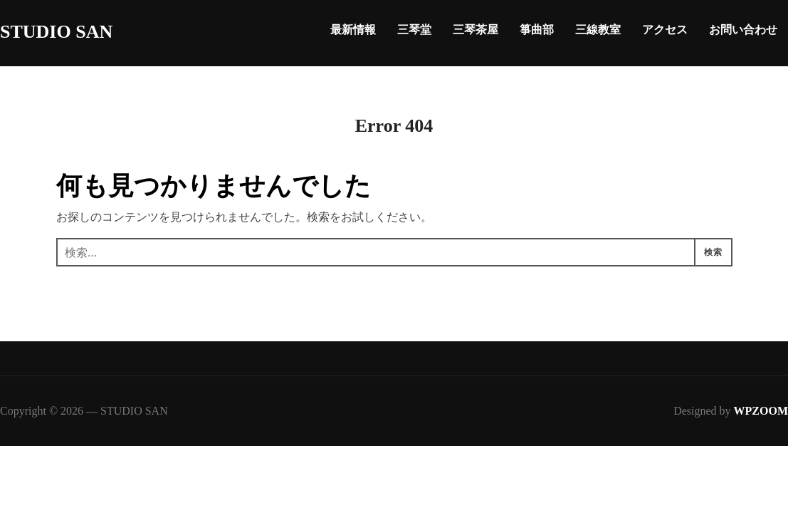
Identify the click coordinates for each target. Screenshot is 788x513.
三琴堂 (414, 30)
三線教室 (598, 30)
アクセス (665, 30)
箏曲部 (537, 30)
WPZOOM (761, 411)
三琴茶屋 (475, 30)
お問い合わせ (743, 30)
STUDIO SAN (56, 31)
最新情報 (353, 30)
